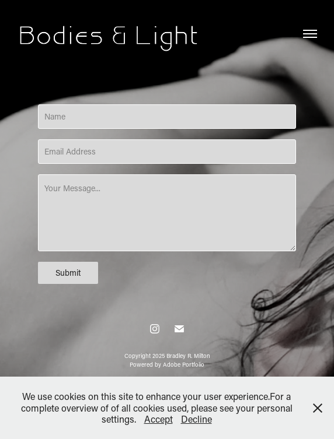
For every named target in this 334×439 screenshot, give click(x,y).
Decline (196, 419)
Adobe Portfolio (183, 364)
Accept (158, 419)
